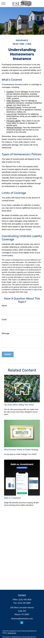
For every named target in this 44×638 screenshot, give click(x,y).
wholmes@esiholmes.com (22, 619)
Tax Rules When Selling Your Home (19, 405)
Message (5, 333)
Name (4, 306)
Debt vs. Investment (12, 498)
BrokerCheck (12, 633)
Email (4, 320)
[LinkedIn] (21, 622)
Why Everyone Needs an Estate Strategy (21, 450)
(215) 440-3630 (25, 600)
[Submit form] (8, 354)
